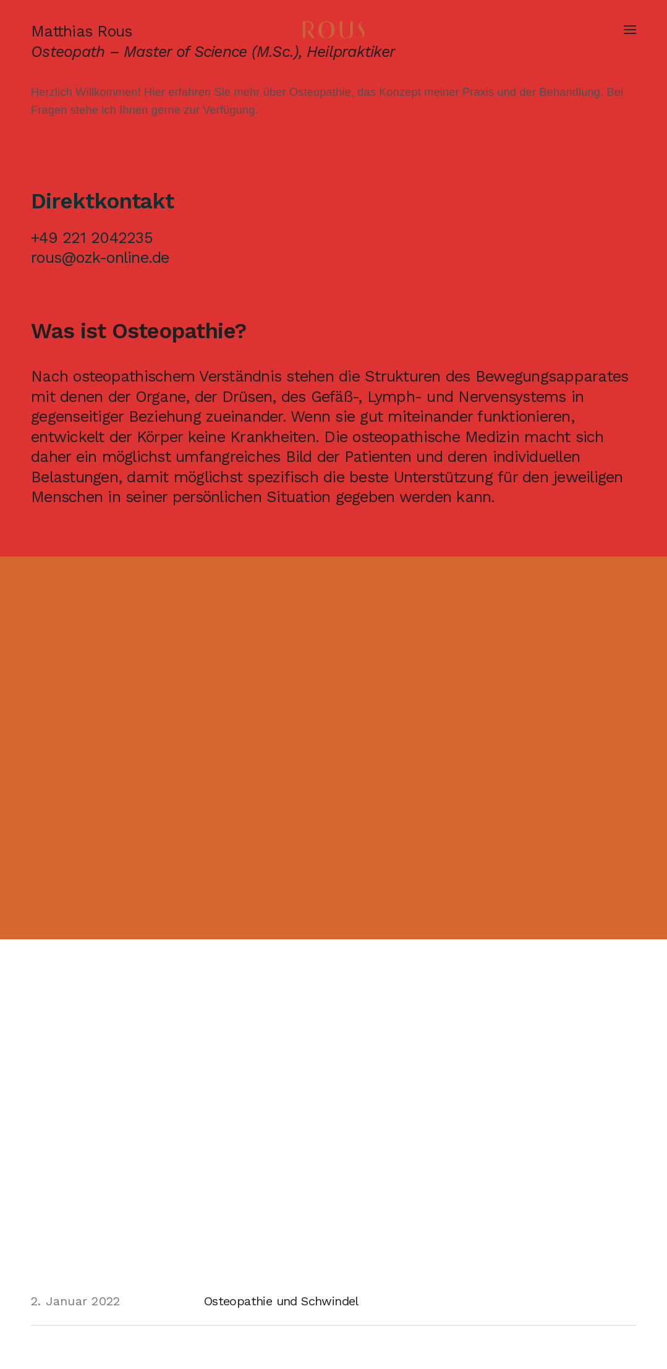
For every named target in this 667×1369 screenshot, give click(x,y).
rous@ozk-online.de (100, 258)
